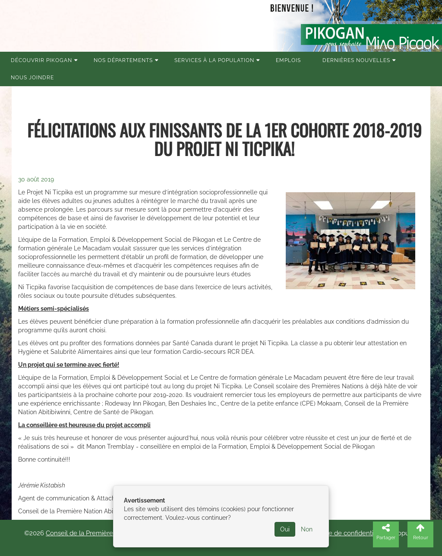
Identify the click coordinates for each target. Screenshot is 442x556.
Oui (285, 529)
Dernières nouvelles (356, 60)
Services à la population (214, 60)
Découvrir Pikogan (41, 60)
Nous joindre (32, 78)
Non (307, 529)
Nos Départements (123, 60)
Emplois (288, 60)
